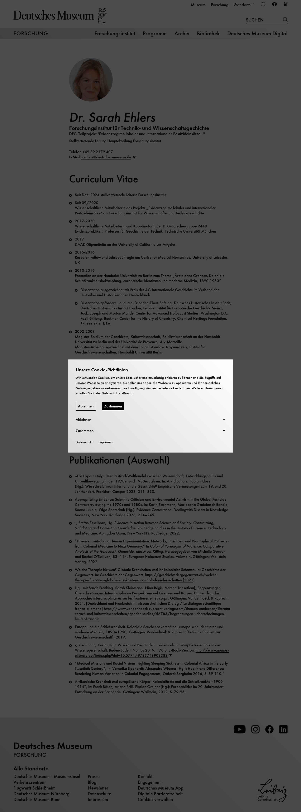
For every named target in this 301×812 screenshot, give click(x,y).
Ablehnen (86, 406)
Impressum (105, 442)
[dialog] (150, 406)
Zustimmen (113, 406)
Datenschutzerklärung (117, 393)
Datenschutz (84, 442)
